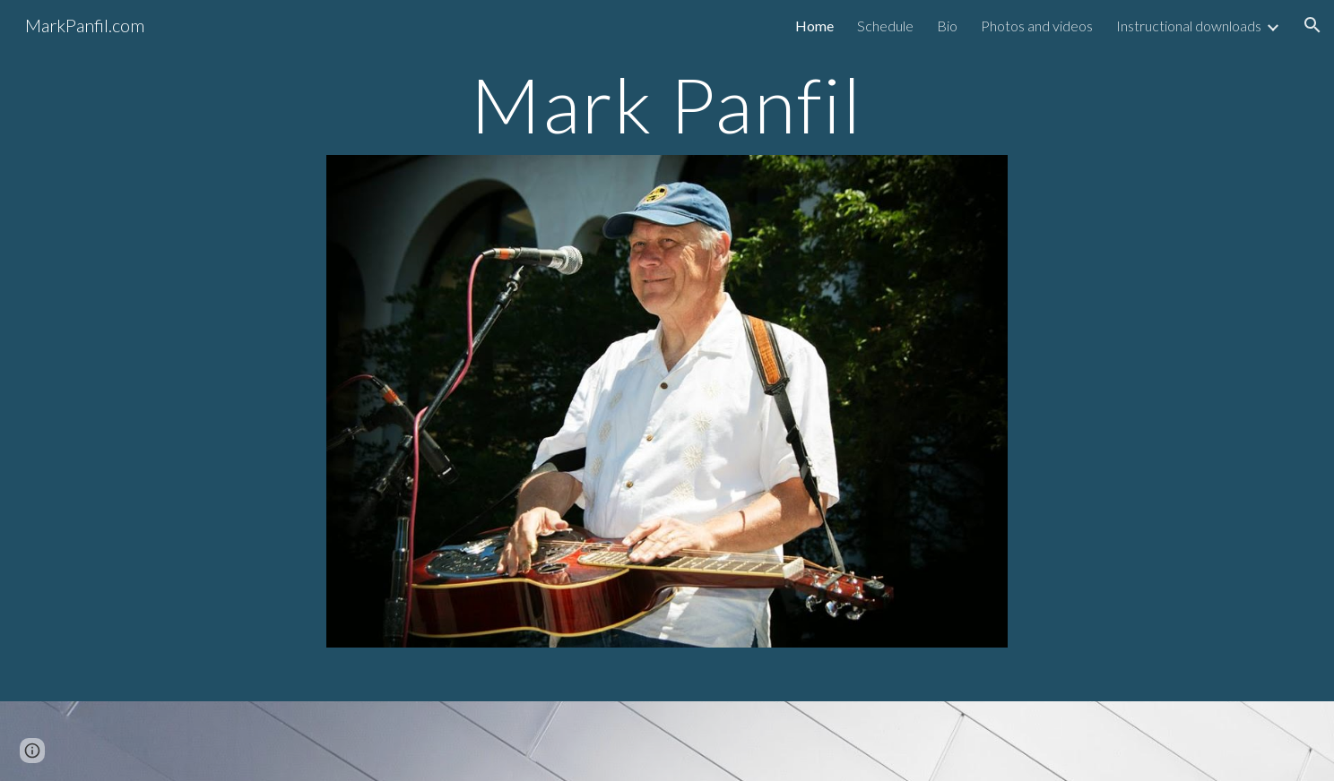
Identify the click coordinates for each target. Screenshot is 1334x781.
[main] (667, 104)
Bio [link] (947, 25)
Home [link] (814, 25)
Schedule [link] (885, 25)
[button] (1312, 25)
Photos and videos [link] (1037, 25)
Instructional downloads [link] (1188, 25)
